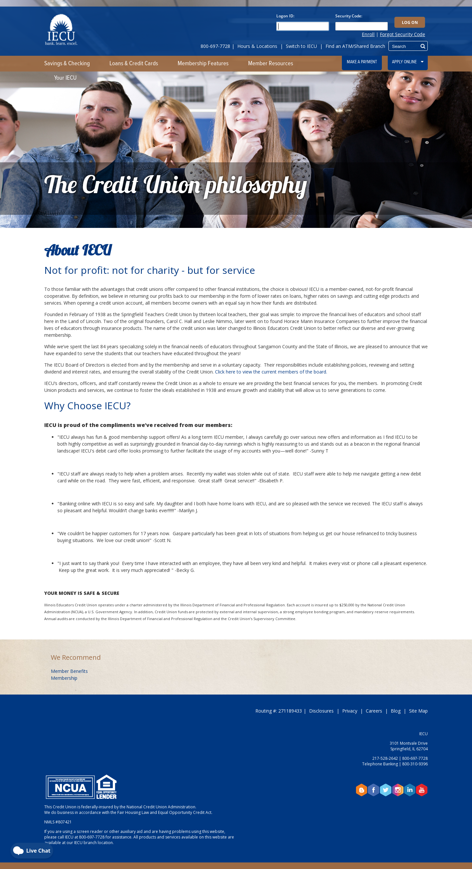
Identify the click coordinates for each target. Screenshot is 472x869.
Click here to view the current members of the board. (271, 372)
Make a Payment (362, 62)
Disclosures (321, 711)
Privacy (349, 711)
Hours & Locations (257, 46)
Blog (396, 711)
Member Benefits (69, 671)
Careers (374, 711)
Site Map (418, 711)
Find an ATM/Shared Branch (355, 46)
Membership (64, 678)
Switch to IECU (301, 46)
